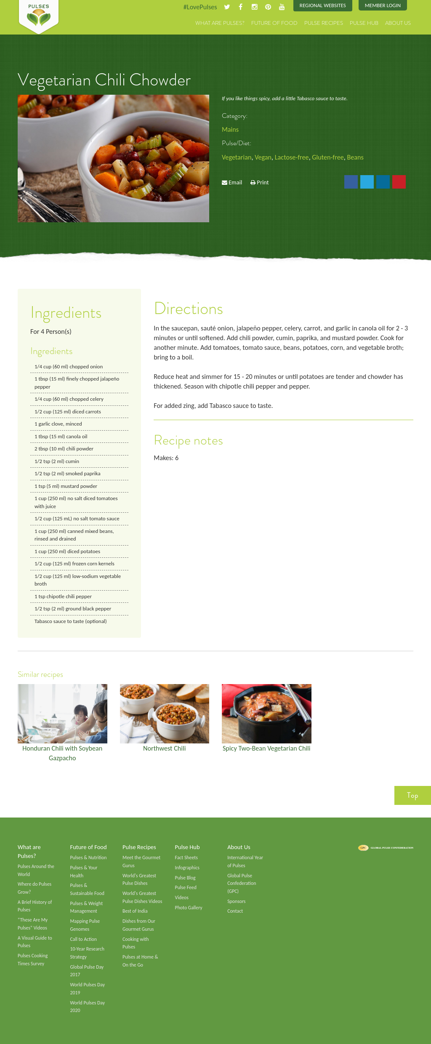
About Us (398, 23)
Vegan (263, 157)
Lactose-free (292, 157)
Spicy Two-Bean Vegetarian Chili (267, 748)
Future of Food (274, 23)
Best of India (135, 911)
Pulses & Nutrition (88, 857)
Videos (182, 897)
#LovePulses (200, 7)
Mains (230, 129)
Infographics (187, 868)
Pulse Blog (185, 878)
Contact (235, 911)
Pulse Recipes (323, 23)
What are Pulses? (220, 23)
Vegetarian (236, 157)
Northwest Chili (164, 748)
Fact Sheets (186, 857)
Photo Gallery (188, 908)
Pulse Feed (186, 887)
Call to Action (83, 939)
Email (235, 182)
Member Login (383, 5)
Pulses (39, 17)
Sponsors (236, 901)
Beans (355, 157)
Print (263, 182)
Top (412, 795)
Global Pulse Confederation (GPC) (241, 883)
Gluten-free (328, 157)
